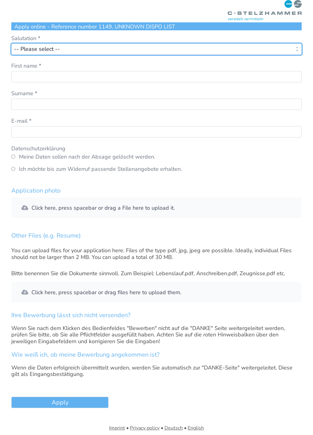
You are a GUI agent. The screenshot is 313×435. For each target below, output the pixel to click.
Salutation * (25, 38)
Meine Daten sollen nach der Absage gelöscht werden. (87, 157)
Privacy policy (145, 428)
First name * (26, 65)
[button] (156, 207)
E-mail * (21, 121)
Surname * (24, 93)
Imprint (117, 428)
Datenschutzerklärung (38, 148)
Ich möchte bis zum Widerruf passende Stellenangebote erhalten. (100, 169)
